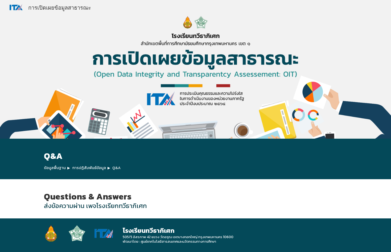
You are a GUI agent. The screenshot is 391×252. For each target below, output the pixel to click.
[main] (195, 159)
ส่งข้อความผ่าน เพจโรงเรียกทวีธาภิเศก (95, 205)
